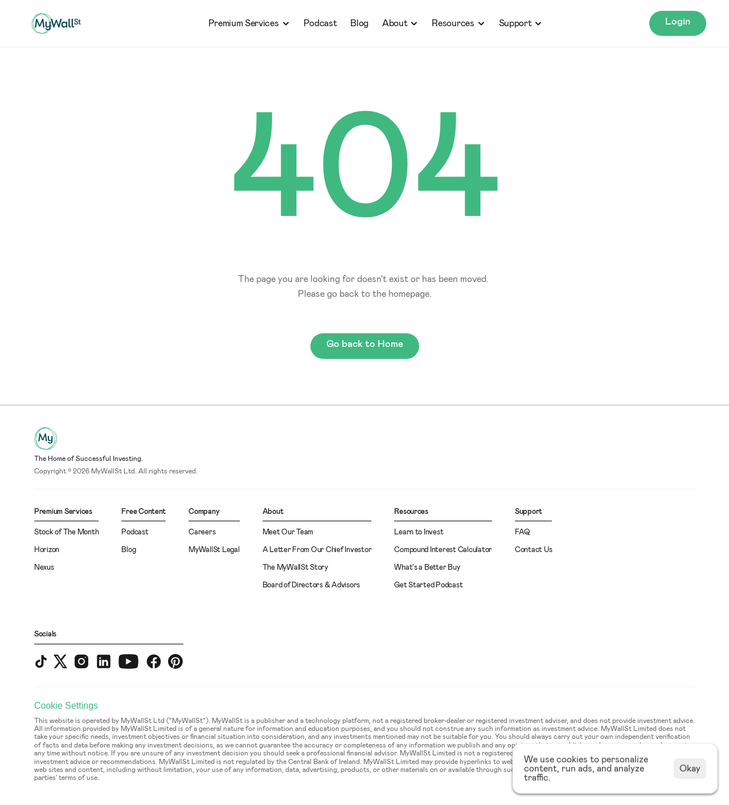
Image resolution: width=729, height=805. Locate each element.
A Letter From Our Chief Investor (317, 550)
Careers (202, 532)
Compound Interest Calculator (443, 550)
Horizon (46, 550)
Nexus (44, 567)
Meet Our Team (288, 532)
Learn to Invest (418, 532)
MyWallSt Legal (214, 550)
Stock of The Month (66, 532)
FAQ (522, 532)
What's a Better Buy (427, 567)
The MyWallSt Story (295, 567)
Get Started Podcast (428, 585)
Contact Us (533, 550)
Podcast (320, 23)
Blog (359, 23)
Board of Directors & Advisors (311, 585)
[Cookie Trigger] (66, 706)
